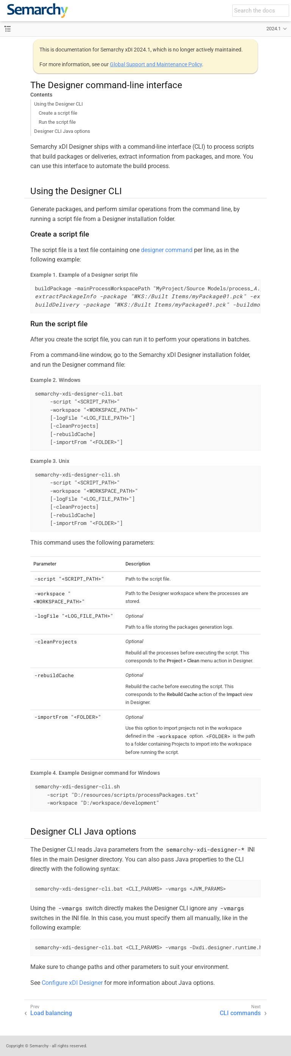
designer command (166, 250)
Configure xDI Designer (72, 982)
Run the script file (57, 122)
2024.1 (273, 28)
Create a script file (58, 113)
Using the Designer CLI (58, 104)
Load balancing (51, 1013)
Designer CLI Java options (62, 131)
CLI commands (240, 1013)
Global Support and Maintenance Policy (156, 64)
